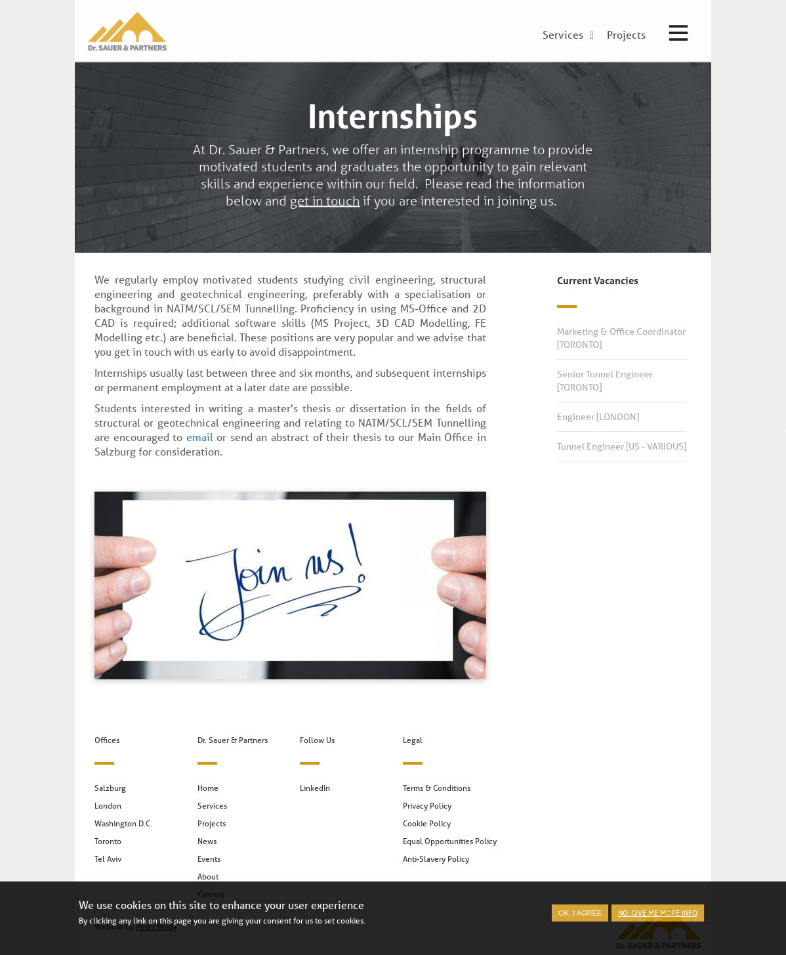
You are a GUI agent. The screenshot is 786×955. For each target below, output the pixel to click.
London (107, 805)
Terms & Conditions (436, 788)
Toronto (107, 841)
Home (207, 788)
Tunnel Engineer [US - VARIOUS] (621, 446)
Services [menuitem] (563, 35)
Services (212, 805)
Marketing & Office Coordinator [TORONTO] (621, 338)
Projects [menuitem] (626, 35)
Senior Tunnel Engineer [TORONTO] (605, 380)
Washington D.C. (123, 823)
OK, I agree (580, 916)
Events (208, 858)
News (207, 841)
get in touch (325, 200)
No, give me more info (657, 916)
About (207, 876)
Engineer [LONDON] (598, 417)
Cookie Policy (427, 823)
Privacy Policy (427, 805)
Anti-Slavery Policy (436, 858)
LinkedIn (315, 788)
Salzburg (110, 788)
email (199, 437)
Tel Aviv (107, 858)
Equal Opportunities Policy (450, 841)
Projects (211, 823)
